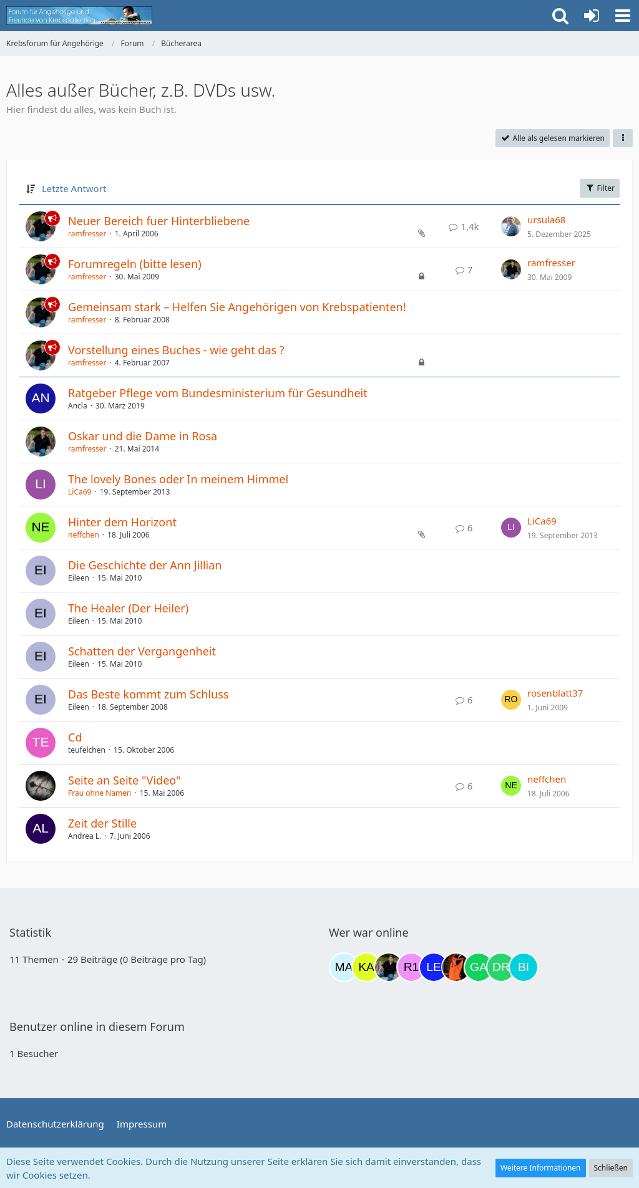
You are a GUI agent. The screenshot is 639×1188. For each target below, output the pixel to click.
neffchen (83, 534)
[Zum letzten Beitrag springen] (511, 226)
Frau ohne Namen (99, 793)
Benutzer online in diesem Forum (97, 1026)
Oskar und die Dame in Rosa (142, 435)
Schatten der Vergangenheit (142, 651)
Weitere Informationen (540, 1167)
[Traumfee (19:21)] (456, 967)
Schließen (611, 1167)
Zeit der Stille (102, 823)
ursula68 (546, 219)
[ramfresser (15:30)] (389, 967)
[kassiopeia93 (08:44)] (366, 967)
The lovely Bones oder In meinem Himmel (178, 478)
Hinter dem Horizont (122, 521)
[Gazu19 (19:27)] (479, 967)
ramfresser (87, 233)
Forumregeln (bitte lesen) (135, 263)
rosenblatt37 (555, 693)
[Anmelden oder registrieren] (591, 15)
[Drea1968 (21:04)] (501, 967)
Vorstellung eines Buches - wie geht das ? (176, 349)
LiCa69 (79, 491)
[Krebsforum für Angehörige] (79, 15)
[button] (622, 15)
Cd (75, 737)
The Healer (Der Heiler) (128, 608)
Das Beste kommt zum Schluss (148, 694)
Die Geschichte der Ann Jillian (145, 565)
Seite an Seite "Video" (124, 780)
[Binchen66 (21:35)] (524, 967)
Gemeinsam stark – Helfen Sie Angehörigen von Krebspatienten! (237, 306)
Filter (600, 188)
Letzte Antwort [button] (74, 188)
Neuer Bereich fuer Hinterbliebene (159, 220)
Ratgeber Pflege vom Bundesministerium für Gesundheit (218, 392)
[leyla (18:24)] (434, 967)
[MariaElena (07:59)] (344, 967)
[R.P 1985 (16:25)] (411, 967)
